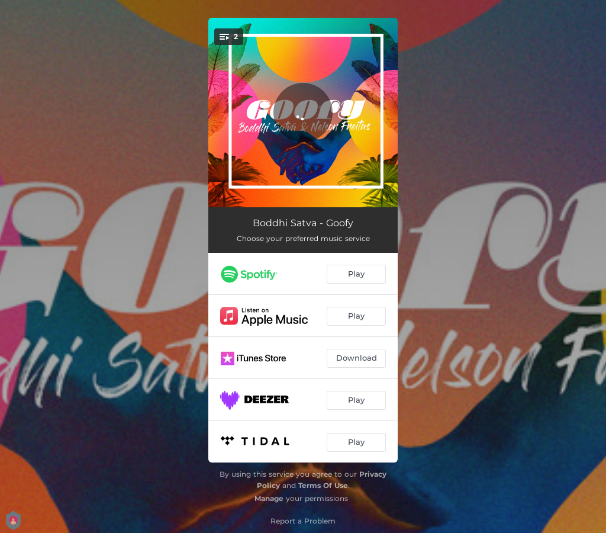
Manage (268, 498)
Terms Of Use (323, 485)
